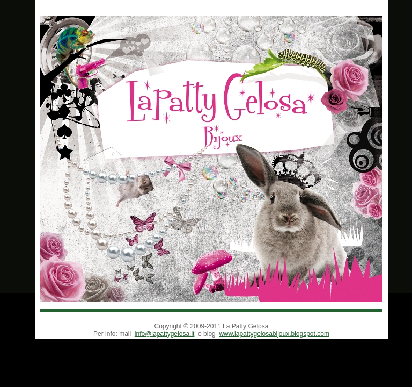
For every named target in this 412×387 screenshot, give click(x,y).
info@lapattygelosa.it (165, 334)
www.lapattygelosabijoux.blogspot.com (274, 334)
